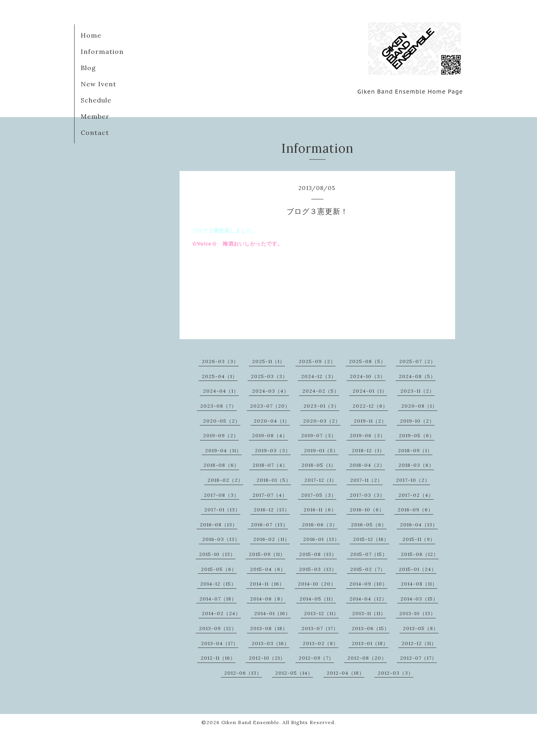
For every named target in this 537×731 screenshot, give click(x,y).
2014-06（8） (268, 599)
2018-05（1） (319, 465)
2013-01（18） (370, 643)
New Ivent (98, 84)
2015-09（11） (267, 554)
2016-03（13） (221, 539)
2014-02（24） (221, 613)
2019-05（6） (416, 435)
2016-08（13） (218, 525)
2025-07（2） (417, 361)
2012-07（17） (418, 658)
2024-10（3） (367, 376)
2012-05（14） (294, 673)
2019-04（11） (223, 450)
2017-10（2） (413, 480)
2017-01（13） (222, 510)
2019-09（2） (221, 435)
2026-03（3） (220, 361)
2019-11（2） (370, 421)
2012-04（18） (345, 673)
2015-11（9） (418, 539)
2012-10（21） (267, 658)
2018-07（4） (270, 465)
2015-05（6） (219, 569)
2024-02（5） (320, 391)
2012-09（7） (316, 658)
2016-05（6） (369, 525)
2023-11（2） (417, 391)
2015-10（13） (217, 554)
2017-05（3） (318, 495)
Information (102, 51)
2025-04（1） (219, 376)
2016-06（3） (320, 525)
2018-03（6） (416, 465)
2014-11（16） (267, 584)
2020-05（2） (221, 421)
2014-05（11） (318, 599)
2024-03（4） (270, 391)
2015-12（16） (371, 539)
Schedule (96, 100)
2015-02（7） (367, 569)
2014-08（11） (419, 584)
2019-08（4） (270, 435)
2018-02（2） (225, 480)
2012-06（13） (243, 673)
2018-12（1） (368, 450)
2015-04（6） (268, 569)
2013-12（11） (321, 613)
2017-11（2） (366, 480)
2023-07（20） (270, 406)
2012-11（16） (218, 658)
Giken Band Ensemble (250, 722)
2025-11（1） (268, 361)
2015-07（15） (368, 554)
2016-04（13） (419, 525)
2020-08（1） (419, 406)
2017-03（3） (367, 495)
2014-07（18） (218, 599)
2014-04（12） (368, 599)
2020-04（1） (272, 421)
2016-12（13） (272, 510)
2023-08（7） (218, 406)
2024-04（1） (221, 391)
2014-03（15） (419, 599)
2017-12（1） (320, 480)
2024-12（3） (318, 376)
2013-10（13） (417, 613)
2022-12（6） (370, 406)
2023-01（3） (321, 406)
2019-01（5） (321, 450)
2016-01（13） (321, 539)
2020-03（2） (321, 421)
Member (95, 116)
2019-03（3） (273, 450)
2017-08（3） (221, 495)
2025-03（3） (269, 376)
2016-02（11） (271, 539)
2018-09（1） (415, 450)
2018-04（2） (367, 465)
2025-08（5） (367, 361)
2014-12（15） (218, 584)
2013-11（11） (369, 613)
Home (91, 35)
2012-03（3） (395, 673)
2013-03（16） (270, 643)
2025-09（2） (317, 361)
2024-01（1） (370, 391)
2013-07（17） (320, 628)
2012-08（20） (367, 658)
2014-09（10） (368, 584)
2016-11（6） (320, 510)
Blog (88, 68)
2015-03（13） (318, 569)
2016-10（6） (367, 510)
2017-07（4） (269, 495)
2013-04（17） (219, 643)
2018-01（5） (274, 480)
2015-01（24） (417, 569)
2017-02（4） (416, 495)
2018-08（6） (221, 465)
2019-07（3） (318, 435)
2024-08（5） (417, 376)
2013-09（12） (218, 628)
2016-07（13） (269, 525)
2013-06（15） (370, 628)
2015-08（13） (318, 554)
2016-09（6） (415, 510)
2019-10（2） (417, 421)
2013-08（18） (269, 628)
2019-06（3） (367, 435)
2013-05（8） (421, 628)
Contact (95, 132)
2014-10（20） (317, 584)
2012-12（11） (419, 643)
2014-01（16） (272, 613)
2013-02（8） (320, 643)
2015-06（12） (420, 554)
